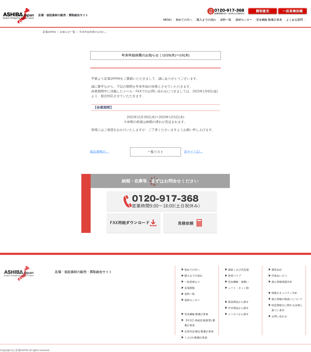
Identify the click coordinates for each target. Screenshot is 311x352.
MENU (167, 19)
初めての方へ (184, 19)
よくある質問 (294, 19)
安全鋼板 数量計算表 (269, 19)
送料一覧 (225, 19)
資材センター (243, 19)
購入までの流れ (206, 19)
